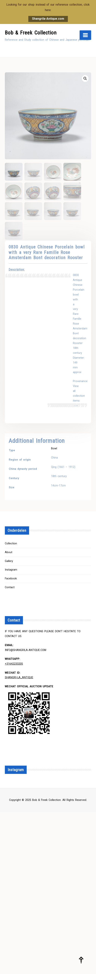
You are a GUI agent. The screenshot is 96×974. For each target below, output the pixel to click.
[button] (85, 78)
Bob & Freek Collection (31, 33)
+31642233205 (14, 663)
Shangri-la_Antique (19, 677)
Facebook (11, 578)
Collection (11, 543)
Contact (10, 587)
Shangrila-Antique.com (48, 18)
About (8, 552)
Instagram (11, 569)
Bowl (54, 448)
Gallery (9, 561)
